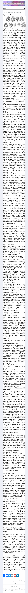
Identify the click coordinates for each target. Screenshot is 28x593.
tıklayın (12, 591)
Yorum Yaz (21, 580)
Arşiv (23, 582)
